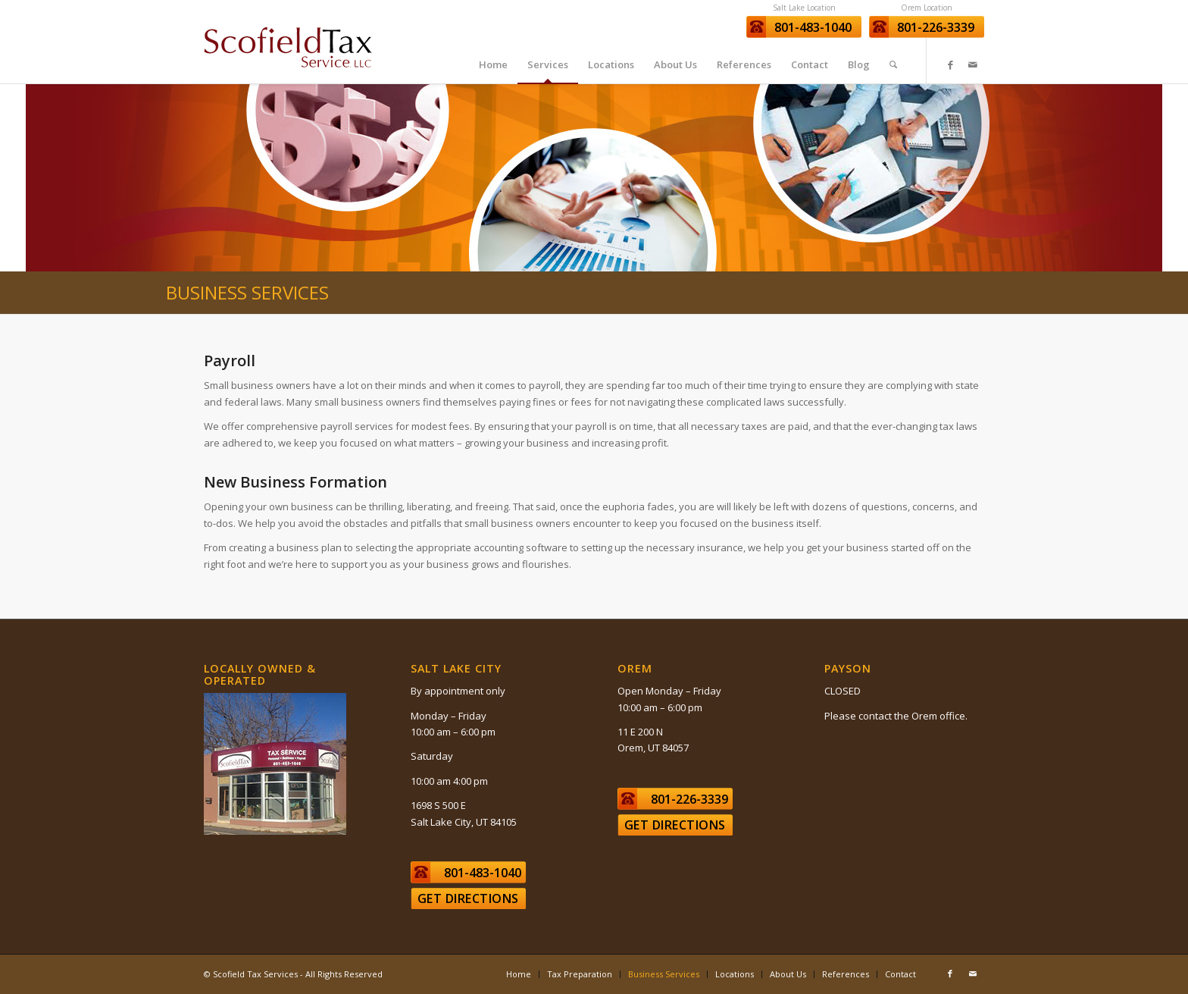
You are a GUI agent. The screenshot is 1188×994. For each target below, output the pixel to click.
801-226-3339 (935, 27)
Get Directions (468, 898)
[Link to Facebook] (950, 64)
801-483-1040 (813, 27)
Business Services (247, 292)
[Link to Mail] (972, 64)
